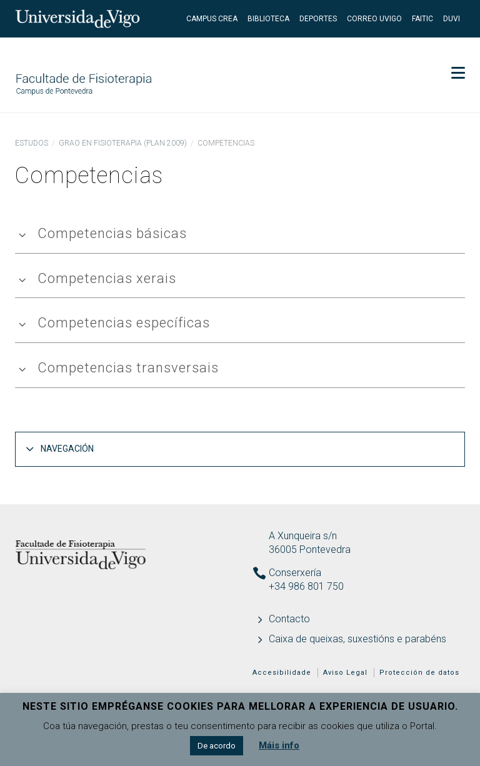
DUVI (451, 18)
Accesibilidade (281, 673)
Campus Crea (212, 18)
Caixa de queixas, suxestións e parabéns (357, 639)
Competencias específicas (124, 323)
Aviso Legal (345, 673)
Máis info (279, 745)
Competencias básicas (112, 233)
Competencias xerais (107, 278)
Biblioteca (268, 18)
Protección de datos (419, 673)
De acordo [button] (217, 745)
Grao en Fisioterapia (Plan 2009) (123, 143)
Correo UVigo (374, 18)
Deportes (318, 18)
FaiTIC (422, 18)
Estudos (31, 143)
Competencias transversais (128, 368)
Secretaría (430, 56)
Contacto (289, 619)
